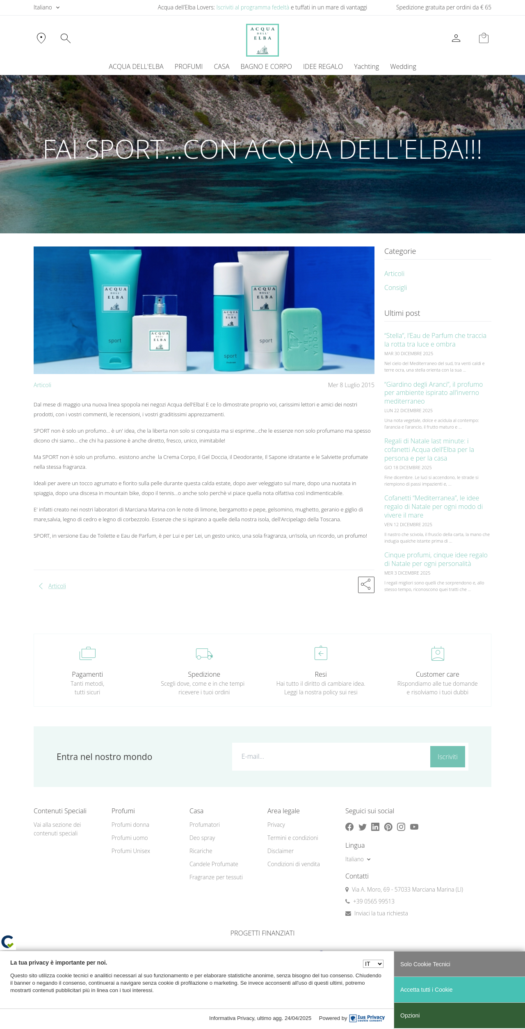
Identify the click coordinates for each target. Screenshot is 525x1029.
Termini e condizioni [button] (292, 838)
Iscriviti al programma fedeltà (252, 7)
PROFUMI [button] (189, 66)
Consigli (395, 287)
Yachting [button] (366, 66)
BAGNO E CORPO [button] (266, 66)
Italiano (43, 7)
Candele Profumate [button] (213, 864)
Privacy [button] (276, 824)
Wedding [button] (403, 66)
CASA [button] (221, 66)
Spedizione (204, 674)
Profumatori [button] (204, 824)
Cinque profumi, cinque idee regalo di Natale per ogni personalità (436, 559)
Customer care (437, 674)
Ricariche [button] (200, 851)
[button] (366, 585)
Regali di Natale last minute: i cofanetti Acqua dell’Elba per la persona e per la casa (429, 449)
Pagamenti (87, 674)
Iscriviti (448, 756)
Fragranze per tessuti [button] (216, 877)
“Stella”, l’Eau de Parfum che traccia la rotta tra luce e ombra (435, 340)
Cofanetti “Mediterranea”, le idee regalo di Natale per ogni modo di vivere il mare (433, 506)
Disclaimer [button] (280, 851)
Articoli (42, 385)
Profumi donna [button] (130, 824)
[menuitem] (366, 66)
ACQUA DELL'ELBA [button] (136, 66)
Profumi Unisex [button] (131, 851)
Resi (321, 674)
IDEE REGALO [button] (323, 66)
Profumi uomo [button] (130, 838)
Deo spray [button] (202, 838)
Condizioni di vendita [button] (293, 864)
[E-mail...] (329, 756)
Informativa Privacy (231, 1018)
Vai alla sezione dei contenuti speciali (57, 829)
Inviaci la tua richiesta (381, 913)
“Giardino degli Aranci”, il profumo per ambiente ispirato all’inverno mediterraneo (433, 393)
